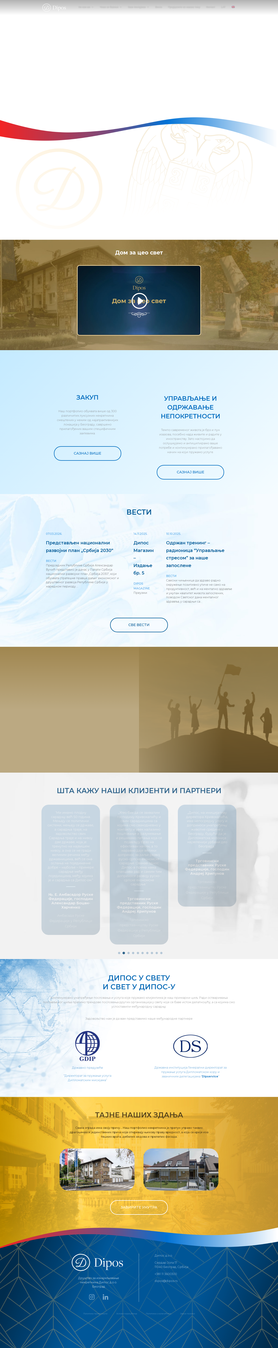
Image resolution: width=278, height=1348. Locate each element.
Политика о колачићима (158, 1279)
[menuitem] (233, 10)
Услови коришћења (126, 1279)
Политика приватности (95, 1279)
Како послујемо (137, 7)
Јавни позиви (187, 1279)
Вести (158, 7)
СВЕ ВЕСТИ (138, 625)
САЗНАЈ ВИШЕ (87, 453)
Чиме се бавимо (109, 7)
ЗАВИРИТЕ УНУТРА (139, 1173)
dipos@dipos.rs (166, 1246)
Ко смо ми (84, 7)
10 (161, 918)
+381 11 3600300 (166, 1239)
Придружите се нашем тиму (184, 7)
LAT (223, 7)
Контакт (210, 7)
